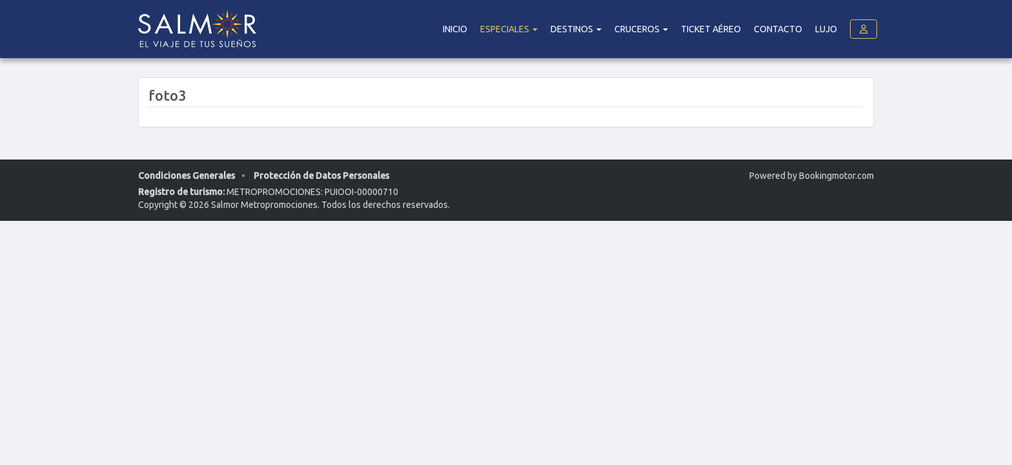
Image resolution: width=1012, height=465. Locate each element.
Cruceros (641, 29)
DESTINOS (576, 29)
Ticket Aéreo (711, 29)
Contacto (778, 29)
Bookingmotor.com (836, 175)
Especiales (509, 29)
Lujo (826, 29)
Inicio (455, 29)
